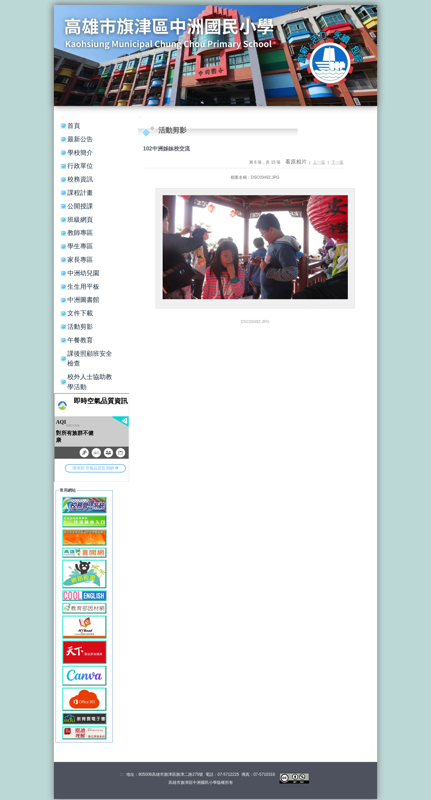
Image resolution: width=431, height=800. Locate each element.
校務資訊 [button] (80, 179)
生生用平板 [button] (83, 286)
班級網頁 (80, 219)
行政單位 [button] (80, 165)
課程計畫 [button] (80, 192)
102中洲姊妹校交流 (166, 148)
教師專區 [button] (80, 232)
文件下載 (80, 313)
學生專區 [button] (80, 246)
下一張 (337, 162)
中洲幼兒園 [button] (83, 273)
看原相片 (296, 162)
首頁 (73, 125)
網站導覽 (347, 22)
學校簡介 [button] (80, 152)
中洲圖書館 (83, 299)
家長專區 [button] (80, 259)
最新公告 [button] (80, 139)
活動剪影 (80, 326)
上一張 (319, 162)
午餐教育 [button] (80, 340)
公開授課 (80, 206)
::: (330, 22)
